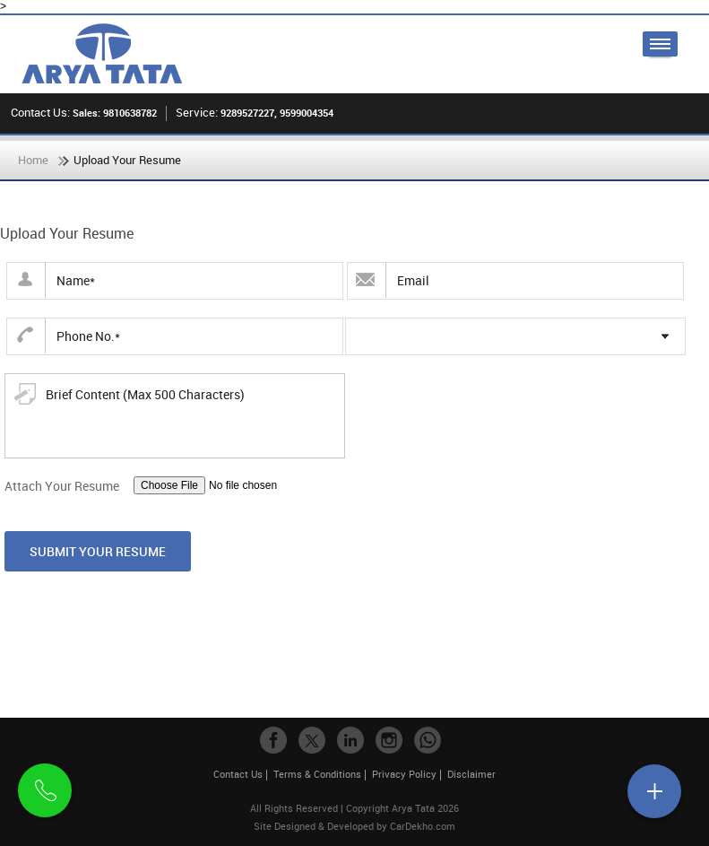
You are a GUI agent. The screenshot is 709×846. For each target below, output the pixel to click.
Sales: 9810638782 (115, 112)
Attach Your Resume (61, 485)
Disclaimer (471, 774)
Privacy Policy (404, 774)
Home (33, 160)
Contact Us (238, 774)
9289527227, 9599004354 (276, 112)
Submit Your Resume (98, 551)
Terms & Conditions (317, 774)
